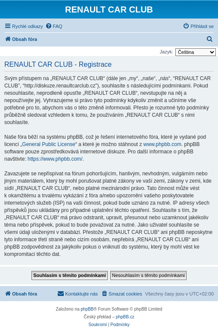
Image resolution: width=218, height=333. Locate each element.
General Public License (48, 144)
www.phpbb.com (162, 144)
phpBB (87, 309)
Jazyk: (166, 51)
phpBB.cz (125, 316)
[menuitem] (53, 26)
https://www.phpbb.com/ (55, 159)
